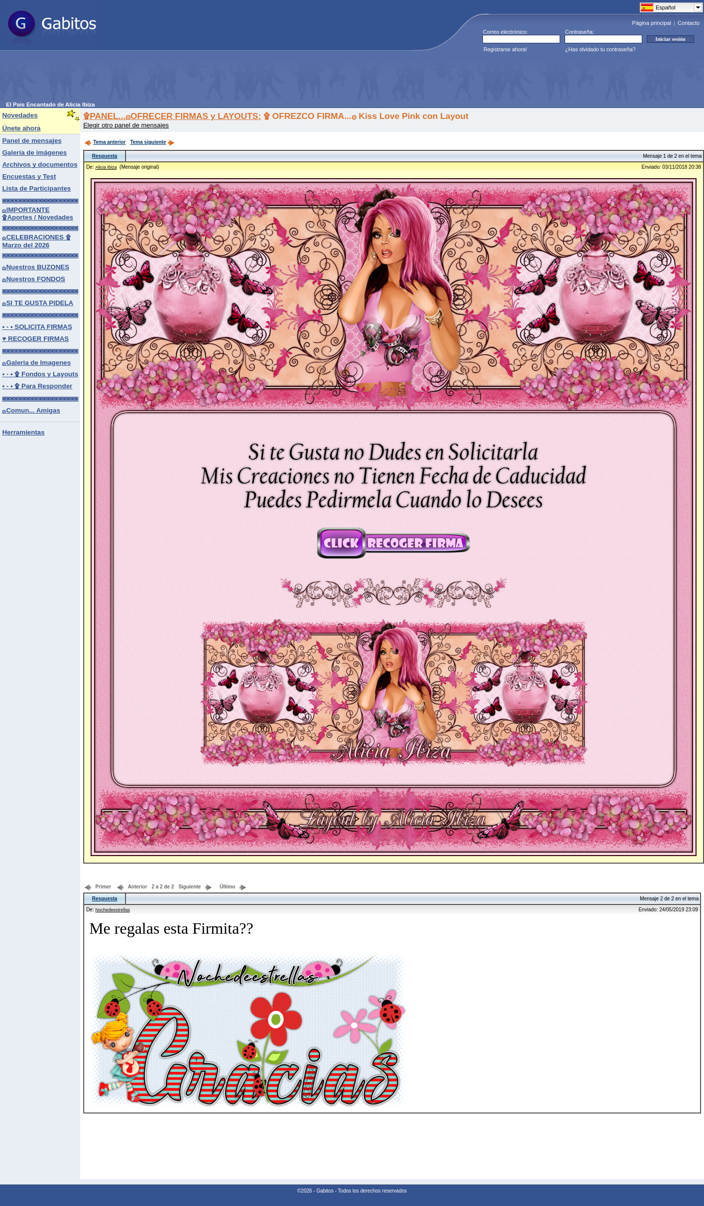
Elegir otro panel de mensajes (126, 125)
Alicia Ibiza (106, 167)
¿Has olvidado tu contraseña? (600, 49)
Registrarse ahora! (505, 49)
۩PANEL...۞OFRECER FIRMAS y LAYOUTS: (172, 116)
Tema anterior (104, 142)
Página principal (651, 23)
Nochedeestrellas (112, 909)
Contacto (689, 23)
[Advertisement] (187, 79)
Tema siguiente (152, 142)
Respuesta (104, 156)
